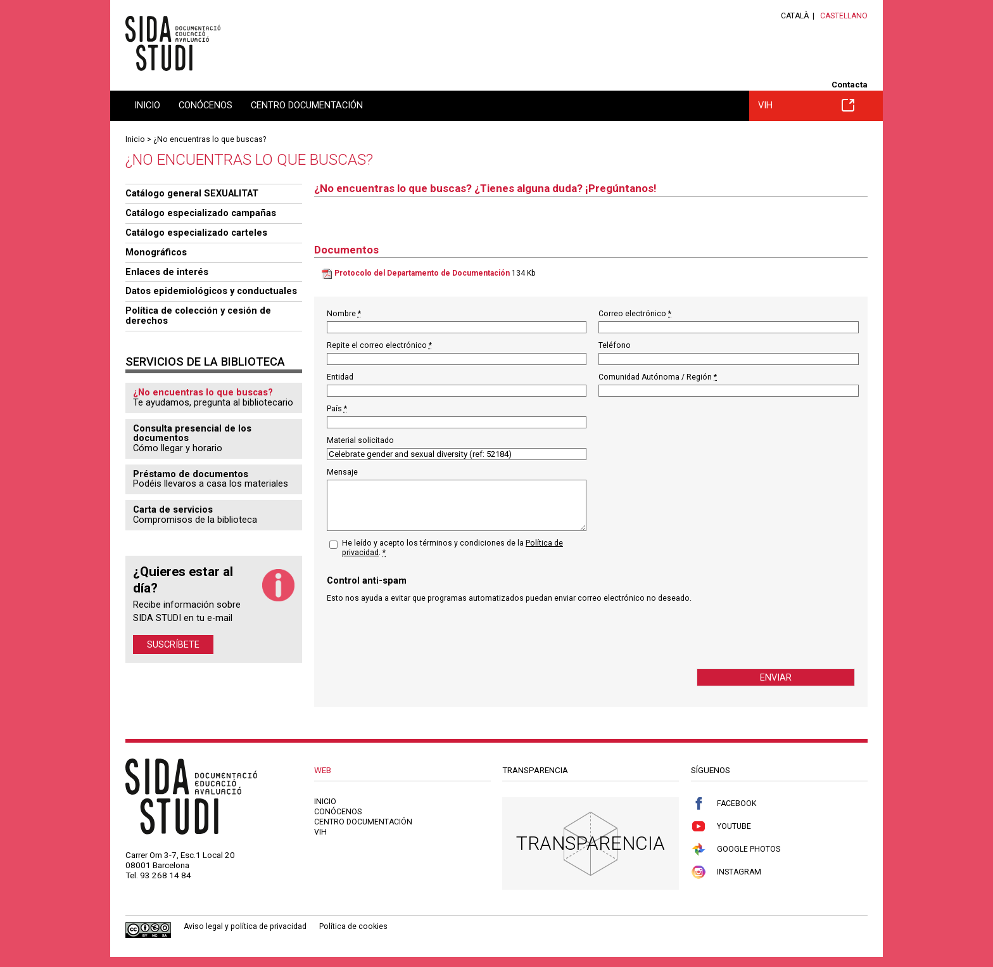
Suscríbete (173, 644)
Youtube (721, 826)
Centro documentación (307, 105)
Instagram (726, 872)
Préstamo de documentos (190, 474)
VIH (806, 105)
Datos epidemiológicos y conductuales (211, 291)
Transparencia (590, 843)
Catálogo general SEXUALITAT (191, 193)
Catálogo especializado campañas (200, 213)
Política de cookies (353, 926)
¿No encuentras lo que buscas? (209, 139)
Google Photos (735, 849)
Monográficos (156, 252)
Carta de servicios (173, 509)
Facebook (723, 803)
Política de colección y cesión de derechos (198, 315)
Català (795, 15)
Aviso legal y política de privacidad (245, 926)
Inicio (147, 105)
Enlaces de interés (166, 272)
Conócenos (205, 105)
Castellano (844, 15)
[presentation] (423, 635)
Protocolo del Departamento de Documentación (422, 273)
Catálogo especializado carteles (196, 232)
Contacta (850, 84)
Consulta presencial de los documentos (192, 433)
